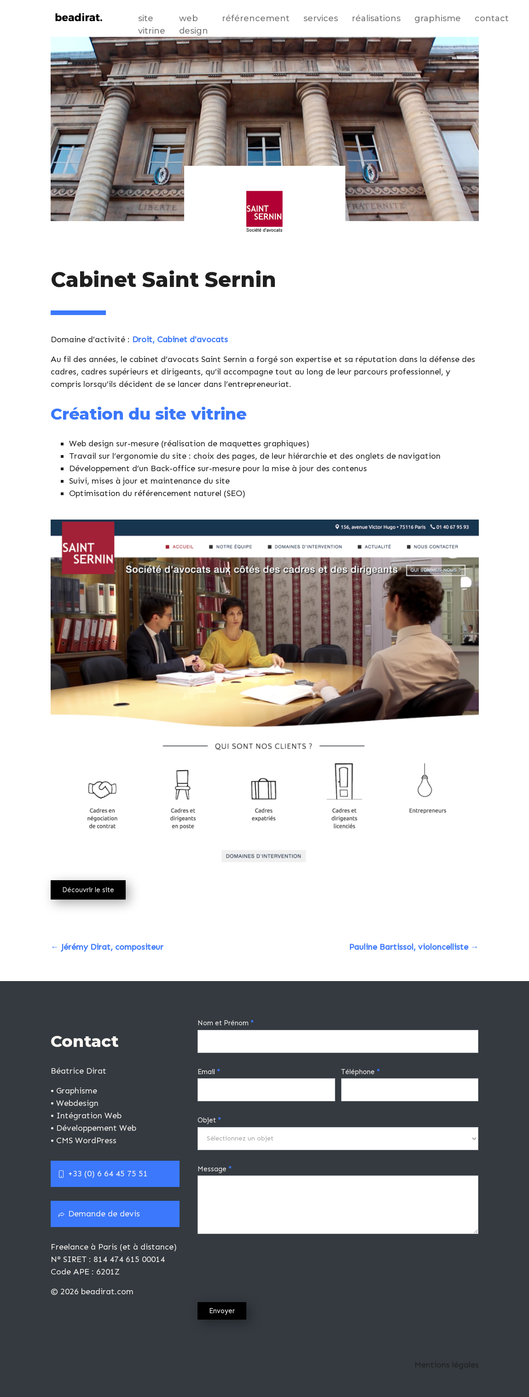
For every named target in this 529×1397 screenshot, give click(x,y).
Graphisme (437, 18)
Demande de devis (99, 1214)
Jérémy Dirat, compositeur (107, 947)
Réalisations (376, 18)
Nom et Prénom (226, 1023)
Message (215, 1169)
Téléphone (360, 1072)
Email (209, 1072)
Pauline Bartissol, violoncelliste (414, 947)
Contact (492, 18)
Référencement (256, 18)
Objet (209, 1120)
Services (320, 18)
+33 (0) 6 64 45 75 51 (103, 1174)
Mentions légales (446, 1365)
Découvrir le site (88, 890)
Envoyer (222, 1311)
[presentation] (267, 1266)
